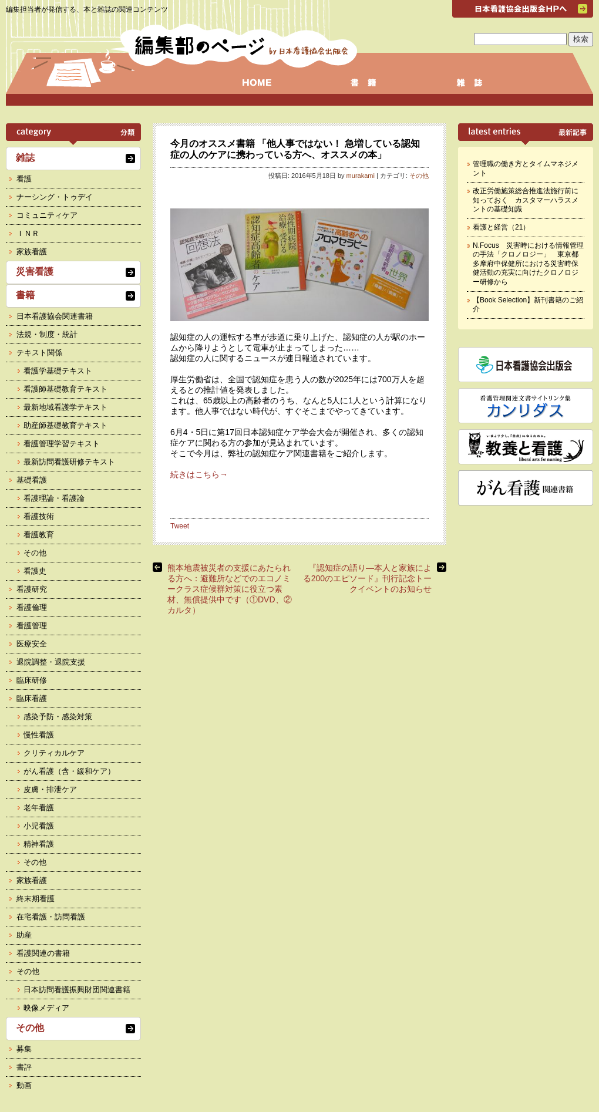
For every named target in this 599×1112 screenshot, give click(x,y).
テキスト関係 (39, 352)
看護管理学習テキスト (61, 443)
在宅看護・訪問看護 (50, 916)
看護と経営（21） (501, 227)
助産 (24, 935)
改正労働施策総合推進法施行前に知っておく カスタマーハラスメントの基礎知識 (525, 200)
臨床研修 (31, 680)
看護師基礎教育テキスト (65, 389)
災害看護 (34, 272)
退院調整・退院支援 (50, 662)
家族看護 (31, 251)
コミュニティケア (47, 215)
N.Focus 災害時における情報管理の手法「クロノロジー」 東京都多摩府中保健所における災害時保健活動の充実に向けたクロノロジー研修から (528, 263)
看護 (24, 178)
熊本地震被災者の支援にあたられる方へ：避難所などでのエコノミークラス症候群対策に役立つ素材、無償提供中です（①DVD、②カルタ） (229, 589)
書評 (24, 1067)
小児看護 (38, 825)
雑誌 (25, 158)
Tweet (179, 526)
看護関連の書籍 (43, 953)
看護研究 (31, 589)
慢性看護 (38, 734)
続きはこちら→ (199, 474)
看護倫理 (31, 607)
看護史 (34, 571)
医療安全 (31, 643)
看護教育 (38, 534)
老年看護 (38, 807)
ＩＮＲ (27, 233)
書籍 (25, 295)
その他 (419, 175)
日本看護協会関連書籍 (54, 316)
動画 (24, 1085)
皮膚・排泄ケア (50, 789)
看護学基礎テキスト (57, 370)
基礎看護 (31, 480)
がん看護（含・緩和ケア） (69, 771)
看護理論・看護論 (54, 498)
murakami (360, 175)
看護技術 (38, 516)
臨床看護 (31, 698)
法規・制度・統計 (47, 334)
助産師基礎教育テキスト (65, 425)
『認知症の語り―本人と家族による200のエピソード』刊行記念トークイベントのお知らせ (367, 578)
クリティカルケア (54, 753)
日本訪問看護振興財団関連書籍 (76, 989)
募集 (24, 1048)
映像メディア (46, 1007)
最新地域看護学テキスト (65, 407)
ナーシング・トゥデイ (54, 197)
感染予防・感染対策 (57, 716)
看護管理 (31, 625)
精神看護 (38, 844)
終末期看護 (35, 898)
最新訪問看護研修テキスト (69, 461)
